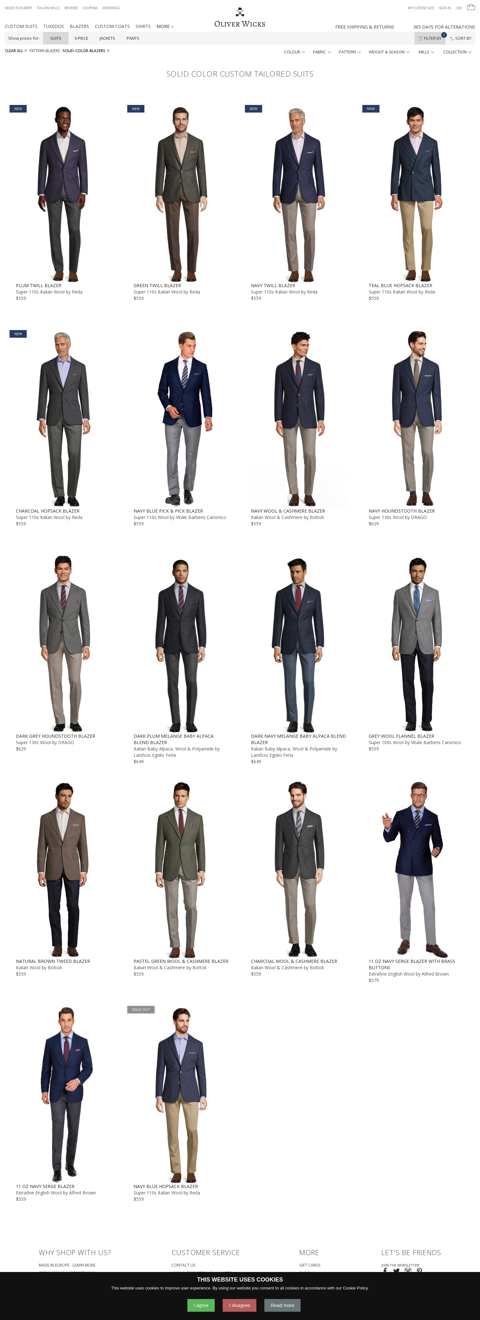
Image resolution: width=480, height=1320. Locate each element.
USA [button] (459, 7)
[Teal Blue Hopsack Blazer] (416, 193)
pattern (350, 52)
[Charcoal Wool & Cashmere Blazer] (299, 869)
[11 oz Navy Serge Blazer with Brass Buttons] (416, 869)
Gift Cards (309, 1265)
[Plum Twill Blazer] (64, 193)
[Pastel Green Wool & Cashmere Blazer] (181, 869)
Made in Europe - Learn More (67, 1265)
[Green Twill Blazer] (181, 193)
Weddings (111, 7)
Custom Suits (21, 26)
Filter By (431, 36)
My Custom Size (421, 7)
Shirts (143, 26)
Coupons (90, 7)
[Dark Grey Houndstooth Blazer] (64, 644)
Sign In (445, 7)
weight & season (389, 52)
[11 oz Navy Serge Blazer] (64, 1094)
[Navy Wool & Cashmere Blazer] (299, 419)
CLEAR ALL (16, 50)
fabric (322, 52)
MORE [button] (165, 26)
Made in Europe (18, 7)
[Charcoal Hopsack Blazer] (64, 419)
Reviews (71, 7)
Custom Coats (112, 26)
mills (426, 52)
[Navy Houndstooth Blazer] (416, 419)
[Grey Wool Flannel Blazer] (416, 644)
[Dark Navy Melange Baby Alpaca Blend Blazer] (299, 644)
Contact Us (183, 1265)
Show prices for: (23, 38)
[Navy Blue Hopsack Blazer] (181, 1094)
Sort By (460, 38)
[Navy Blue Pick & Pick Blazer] (181, 419)
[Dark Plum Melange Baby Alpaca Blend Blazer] (181, 644)
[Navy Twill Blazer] (299, 193)
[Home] (240, 17)
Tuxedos (53, 26)
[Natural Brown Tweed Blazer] (64, 869)
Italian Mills (48, 7)
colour (294, 52)
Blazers (79, 26)
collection (457, 52)
